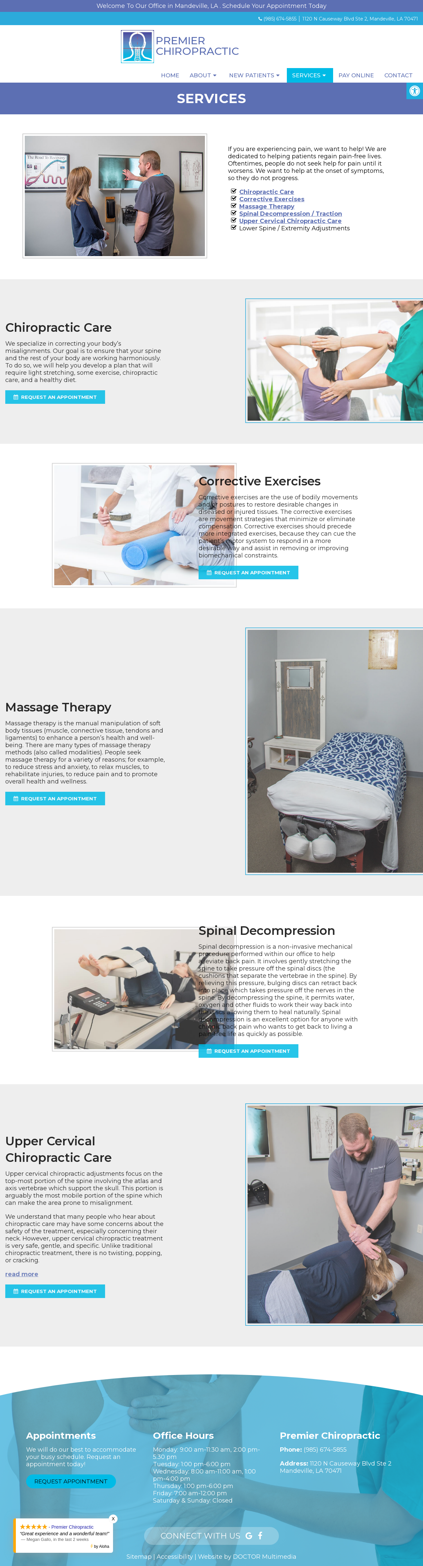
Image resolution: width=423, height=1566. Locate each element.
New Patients (251, 75)
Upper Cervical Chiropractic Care (290, 221)
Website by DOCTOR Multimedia (247, 1556)
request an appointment (127, 572)
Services (306, 75)
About (200, 75)
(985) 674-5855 (279, 19)
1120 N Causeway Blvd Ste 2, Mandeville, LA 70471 (360, 19)
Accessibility (175, 1556)
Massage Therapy (266, 206)
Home (170, 75)
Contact (398, 75)
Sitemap (139, 1556)
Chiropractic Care (266, 192)
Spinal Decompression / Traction (290, 213)
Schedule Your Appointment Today (274, 6)
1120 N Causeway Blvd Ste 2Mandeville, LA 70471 (336, 1467)
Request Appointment (71, 1481)
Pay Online (356, 75)
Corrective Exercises (271, 199)
